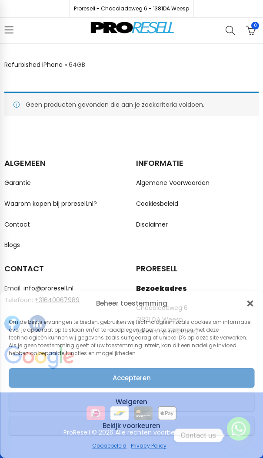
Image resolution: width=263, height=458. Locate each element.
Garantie (17, 182)
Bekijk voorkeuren (131, 425)
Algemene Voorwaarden (173, 182)
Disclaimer (152, 224)
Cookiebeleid (109, 445)
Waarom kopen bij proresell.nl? (50, 203)
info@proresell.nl (48, 288)
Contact (17, 224)
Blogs (12, 245)
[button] (250, 303)
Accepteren (132, 377)
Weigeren (131, 401)
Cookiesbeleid (157, 203)
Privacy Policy (148, 445)
